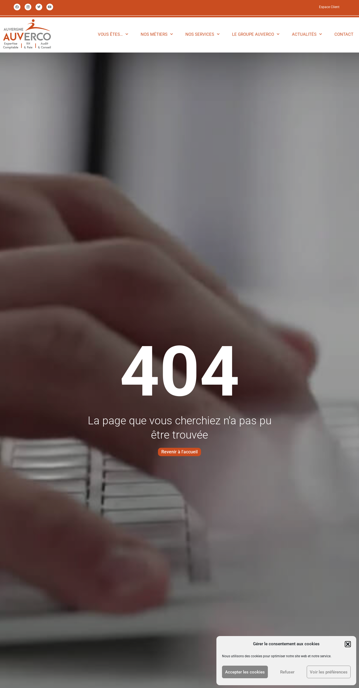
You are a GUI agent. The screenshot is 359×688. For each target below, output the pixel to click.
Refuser (287, 672)
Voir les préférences (329, 672)
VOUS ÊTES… (113, 34)
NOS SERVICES (202, 34)
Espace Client (329, 7)
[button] (348, 644)
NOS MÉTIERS (157, 34)
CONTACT (343, 34)
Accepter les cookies (245, 672)
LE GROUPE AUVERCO (255, 34)
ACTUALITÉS (307, 34)
